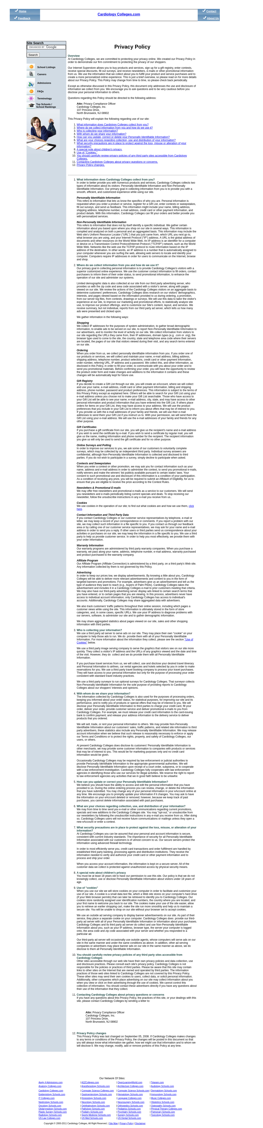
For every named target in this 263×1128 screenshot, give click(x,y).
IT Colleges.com (46, 1098)
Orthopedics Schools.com (130, 1105)
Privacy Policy (126, 1123)
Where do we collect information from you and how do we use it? (115, 127)
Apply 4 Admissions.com (50, 1082)
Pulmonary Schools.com (163, 1112)
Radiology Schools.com (50, 1115)
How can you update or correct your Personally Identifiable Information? (122, 781)
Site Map (113, 1123)
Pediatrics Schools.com (129, 1109)
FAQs (40, 91)
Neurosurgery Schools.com (131, 1102)
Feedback (24, 18)
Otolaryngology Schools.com (53, 1109)
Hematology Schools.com (130, 1094)
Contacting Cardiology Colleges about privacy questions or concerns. (117, 161)
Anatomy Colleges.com (50, 1086)
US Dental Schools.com (129, 1118)
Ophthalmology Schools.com (96, 1105)
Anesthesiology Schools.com (95, 1086)
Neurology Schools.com (93, 1102)
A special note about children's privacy (101, 872)
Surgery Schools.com (128, 1115)
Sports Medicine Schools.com (96, 1115)
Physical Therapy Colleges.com (166, 1109)
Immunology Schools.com (163, 1094)
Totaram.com (157, 1082)
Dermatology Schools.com (164, 1090)
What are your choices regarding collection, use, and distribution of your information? (131, 806)
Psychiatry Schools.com (129, 1112)
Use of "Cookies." (87, 152)
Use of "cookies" (87, 887)
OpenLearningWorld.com (130, 1082)
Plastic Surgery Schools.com (53, 1112)
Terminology (44, 98)
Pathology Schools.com (93, 1109)
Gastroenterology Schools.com (97, 1094)
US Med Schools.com (92, 1118)
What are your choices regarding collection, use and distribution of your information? (126, 140)
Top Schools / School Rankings (46, 105)
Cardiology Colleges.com (119, 14)
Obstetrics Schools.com (162, 1102)
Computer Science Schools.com (133, 1090)
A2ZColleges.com (90, 1082)
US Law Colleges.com (49, 1118)
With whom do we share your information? (101, 133)
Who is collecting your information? (97, 130)
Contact (211, 11)
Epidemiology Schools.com (52, 1094)
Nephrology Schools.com (51, 1102)
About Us (213, 18)
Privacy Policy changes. (91, 165)
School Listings (46, 67)
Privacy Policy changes (91, 1033)
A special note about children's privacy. (99, 149)
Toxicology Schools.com (163, 1115)
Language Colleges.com (130, 1098)
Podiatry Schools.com (92, 1112)
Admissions (44, 83)
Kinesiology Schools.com (94, 1098)
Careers (41, 74)
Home (22, 11)
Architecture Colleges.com (130, 1086)
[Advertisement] (113, 31)
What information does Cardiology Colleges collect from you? (113, 124)
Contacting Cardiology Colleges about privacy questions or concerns (120, 994)
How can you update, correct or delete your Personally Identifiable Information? (123, 137)
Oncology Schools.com (50, 1105)
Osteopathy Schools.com (163, 1105)
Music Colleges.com (161, 1098)
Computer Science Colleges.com (98, 1090)
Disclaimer (140, 1123)
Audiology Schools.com (162, 1086)
